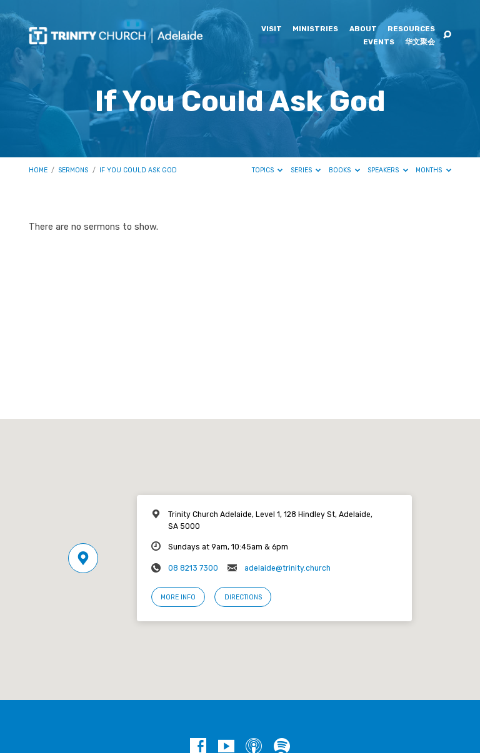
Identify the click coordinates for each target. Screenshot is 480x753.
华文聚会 (420, 42)
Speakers (388, 170)
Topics (267, 170)
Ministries (315, 29)
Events (378, 42)
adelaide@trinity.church (287, 568)
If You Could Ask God (138, 170)
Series (306, 170)
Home (38, 170)
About (363, 29)
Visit (271, 29)
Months (433, 170)
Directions (243, 597)
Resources (411, 29)
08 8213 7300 (193, 568)
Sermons (73, 170)
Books (344, 170)
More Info (178, 597)
